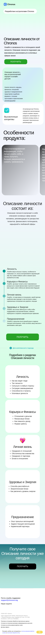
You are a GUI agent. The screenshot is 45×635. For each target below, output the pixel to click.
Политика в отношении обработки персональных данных (15, 621)
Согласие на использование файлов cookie (12, 625)
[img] (7, 594)
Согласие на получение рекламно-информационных (14, 623)
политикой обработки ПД (13, 632)
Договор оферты (5, 627)
